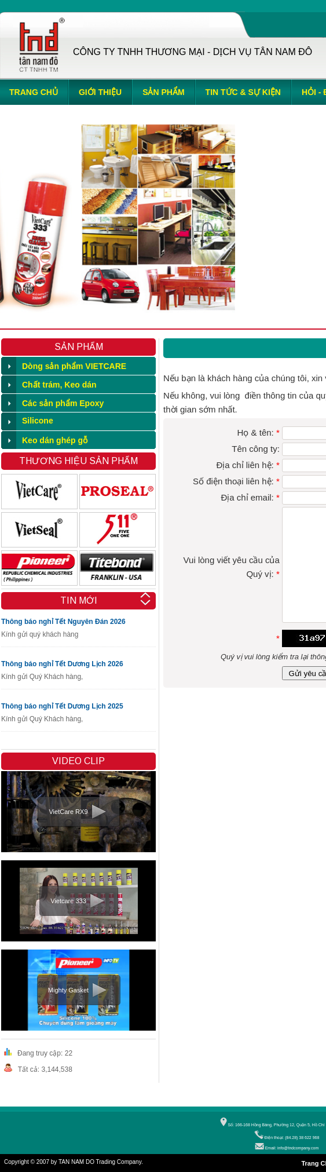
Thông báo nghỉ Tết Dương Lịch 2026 (62, 664)
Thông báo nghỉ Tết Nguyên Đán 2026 (63, 622)
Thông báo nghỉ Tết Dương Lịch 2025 (62, 706)
